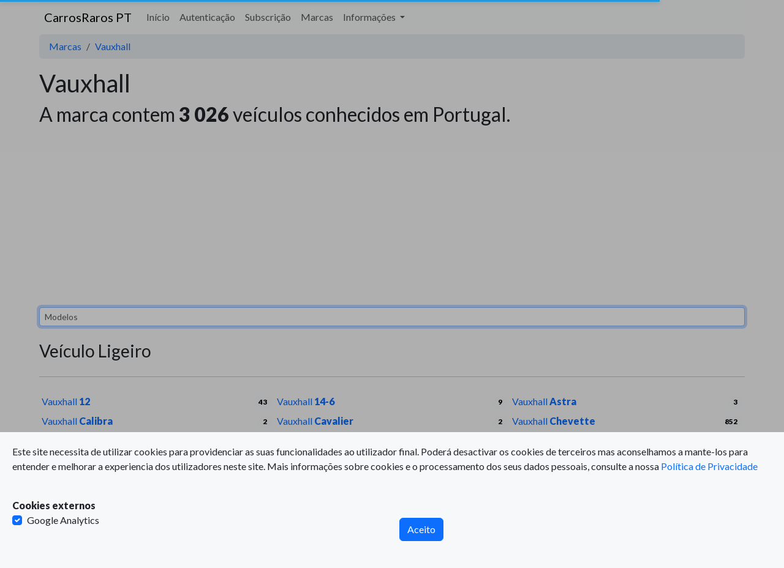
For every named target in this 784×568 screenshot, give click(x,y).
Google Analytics (63, 520)
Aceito (421, 529)
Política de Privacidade (709, 466)
